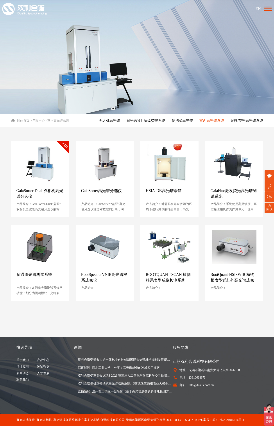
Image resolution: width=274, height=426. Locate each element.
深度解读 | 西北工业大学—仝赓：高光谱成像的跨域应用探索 (119, 367)
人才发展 (43, 373)
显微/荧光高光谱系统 (247, 120)
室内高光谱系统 (211, 120)
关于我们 (22, 360)
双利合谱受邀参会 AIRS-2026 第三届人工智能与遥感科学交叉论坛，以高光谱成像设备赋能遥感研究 (125, 375)
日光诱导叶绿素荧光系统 (146, 120)
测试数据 (43, 366)
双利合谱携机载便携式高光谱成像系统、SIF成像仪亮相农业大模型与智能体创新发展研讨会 (125, 383)
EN (258, 9)
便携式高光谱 (182, 120)
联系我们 (22, 379)
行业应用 (22, 366)
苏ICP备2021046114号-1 (228, 420)
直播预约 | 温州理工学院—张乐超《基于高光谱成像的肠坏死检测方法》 (125, 391)
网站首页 (20, 120)
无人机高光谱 (109, 120)
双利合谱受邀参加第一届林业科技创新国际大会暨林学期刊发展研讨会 (125, 359)
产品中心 (43, 360)
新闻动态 (22, 373)
